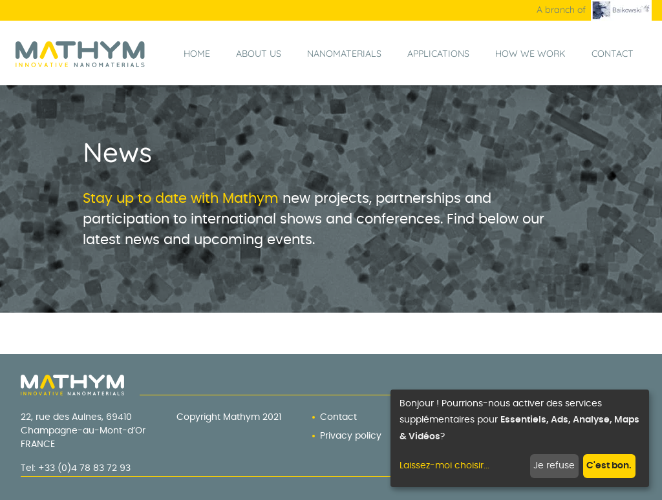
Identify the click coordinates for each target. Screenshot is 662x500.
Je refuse (554, 465)
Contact (338, 417)
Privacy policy (350, 436)
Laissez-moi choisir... (444, 465)
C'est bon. (609, 465)
